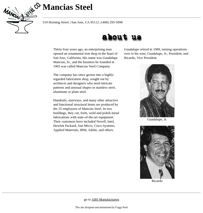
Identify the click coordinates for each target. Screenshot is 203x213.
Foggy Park (121, 207)
